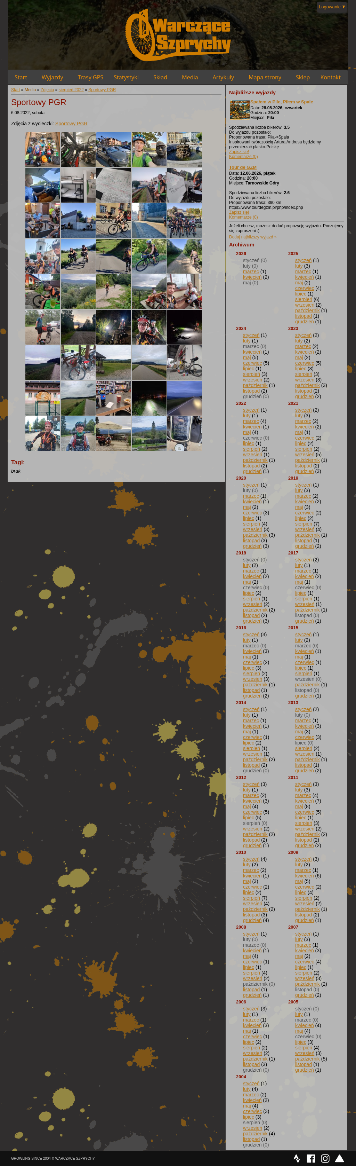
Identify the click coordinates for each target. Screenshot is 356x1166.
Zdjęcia (47, 89)
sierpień (303, 299)
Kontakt (330, 77)
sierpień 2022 (71, 89)
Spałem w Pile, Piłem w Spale (281, 101)
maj (299, 282)
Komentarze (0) (243, 156)
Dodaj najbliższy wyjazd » (253, 237)
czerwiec (304, 288)
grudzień (304, 321)
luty (299, 266)
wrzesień (304, 305)
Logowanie (330, 6)
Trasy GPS (90, 77)
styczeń (303, 260)
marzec (251, 271)
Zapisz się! (239, 151)
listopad (303, 316)
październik (307, 310)
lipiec (300, 294)
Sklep (303, 77)
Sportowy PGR (102, 89)
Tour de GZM (243, 167)
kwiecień (252, 277)
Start (21, 77)
